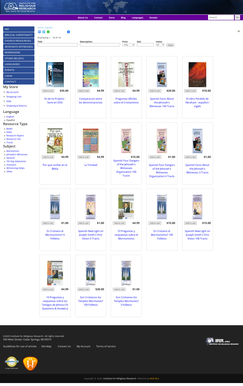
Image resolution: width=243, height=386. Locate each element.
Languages (137, 17)
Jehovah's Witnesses (17, 154)
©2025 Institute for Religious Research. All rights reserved (33, 336)
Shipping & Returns (16, 105)
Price (125, 41)
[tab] (18, 29)
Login (8, 76)
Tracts (9, 142)
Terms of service (106, 346)
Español (49, 27)
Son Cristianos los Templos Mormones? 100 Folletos (90, 301)
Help (8, 101)
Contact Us (64, 346)
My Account (12, 92)
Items (159, 41)
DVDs (9, 132)
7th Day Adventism (16, 161)
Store (112, 17)
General (10, 157)
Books (9, 128)
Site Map (46, 346)
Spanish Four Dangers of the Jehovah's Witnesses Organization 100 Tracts (126, 168)
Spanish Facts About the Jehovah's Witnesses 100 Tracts (161, 102)
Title (40, 41)
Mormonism (12, 150)
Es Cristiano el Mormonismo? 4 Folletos (55, 234)
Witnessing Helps (15, 168)
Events (9, 70)
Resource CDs (13, 138)
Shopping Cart (13, 96)
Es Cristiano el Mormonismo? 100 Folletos (162, 234)
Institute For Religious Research (119, 378)
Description (86, 41)
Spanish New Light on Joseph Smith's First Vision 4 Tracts (90, 234)
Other (9, 171)
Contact (98, 17)
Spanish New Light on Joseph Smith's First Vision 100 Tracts (197, 234)
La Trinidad (90, 165)
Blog (123, 17)
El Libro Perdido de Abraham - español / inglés (197, 102)
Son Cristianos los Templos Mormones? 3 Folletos (126, 301)
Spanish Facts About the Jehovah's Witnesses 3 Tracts (197, 168)
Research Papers (15, 135)
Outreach (11, 164)
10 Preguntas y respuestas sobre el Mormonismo (126, 234)
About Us (83, 17)
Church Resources (18, 40)
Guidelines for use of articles (20, 346)
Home (40, 27)
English (10, 116)
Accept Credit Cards (11, 368)
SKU (139, 41)
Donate (153, 17)
